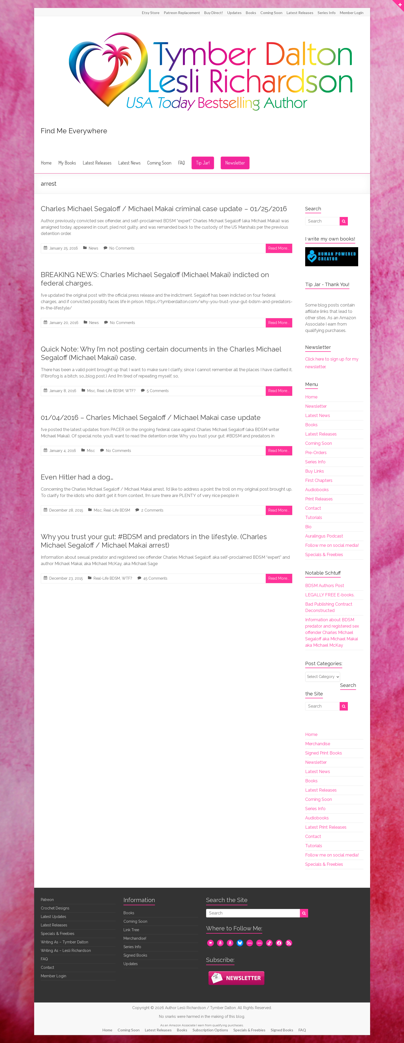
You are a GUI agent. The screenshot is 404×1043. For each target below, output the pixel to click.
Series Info (327, 12)
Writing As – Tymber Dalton (64, 942)
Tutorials (313, 517)
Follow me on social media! (332, 545)
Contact (313, 508)
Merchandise (317, 743)
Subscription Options (210, 1030)
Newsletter (235, 163)
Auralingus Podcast (324, 536)
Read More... (279, 248)
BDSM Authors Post (324, 585)
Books (251, 12)
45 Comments (155, 578)
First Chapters (318, 480)
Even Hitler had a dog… (77, 477)
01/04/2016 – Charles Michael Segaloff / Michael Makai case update (151, 417)
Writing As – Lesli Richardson (66, 950)
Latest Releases (300, 12)
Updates (234, 12)
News (93, 248)
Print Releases (319, 498)
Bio (308, 526)
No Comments (122, 248)
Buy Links (314, 471)
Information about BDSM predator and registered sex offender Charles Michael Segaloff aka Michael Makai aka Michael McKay (332, 632)
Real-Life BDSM (110, 391)
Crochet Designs (55, 908)
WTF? (130, 391)
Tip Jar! (203, 163)
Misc (91, 391)
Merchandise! (134, 938)
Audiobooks (317, 489)
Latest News (129, 163)
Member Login (351, 12)
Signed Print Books (323, 753)
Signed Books (135, 955)
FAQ (181, 163)
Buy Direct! (213, 12)
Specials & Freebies (324, 554)
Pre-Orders (316, 452)
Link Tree (131, 930)
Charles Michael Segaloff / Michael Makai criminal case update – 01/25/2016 (164, 209)
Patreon (47, 900)
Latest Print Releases (326, 827)
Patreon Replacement (182, 12)
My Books (67, 163)
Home (46, 163)
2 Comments (152, 510)
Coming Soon (271, 12)
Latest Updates (53, 917)
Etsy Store (150, 12)
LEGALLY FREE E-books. (329, 594)
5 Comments (158, 391)
